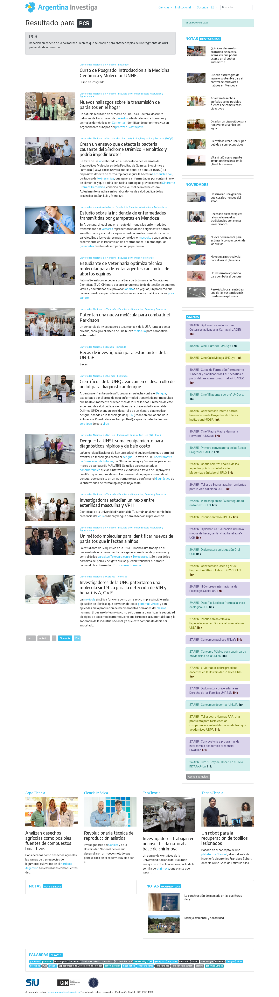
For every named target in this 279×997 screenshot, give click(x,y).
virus (106, 423)
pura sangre (207, 961)
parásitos (122, 118)
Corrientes (119, 122)
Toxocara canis (120, 556)
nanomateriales (90, 470)
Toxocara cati (141, 556)
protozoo (121, 127)
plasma (161, 608)
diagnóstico (162, 478)
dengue (127, 457)
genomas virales (148, 603)
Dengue (161, 393)
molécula (140, 331)
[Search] (236, 7)
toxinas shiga (105, 178)
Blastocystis (136, 127)
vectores (107, 229)
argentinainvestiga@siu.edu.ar (63, 992)
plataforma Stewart (214, 854)
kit (100, 161)
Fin (77, 638)
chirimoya (162, 868)
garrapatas (87, 246)
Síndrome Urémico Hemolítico (97, 961)
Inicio (31, 638)
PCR (130, 415)
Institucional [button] (183, 7)
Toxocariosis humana (127, 565)
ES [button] (213, 7)
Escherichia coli (162, 174)
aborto (129, 289)
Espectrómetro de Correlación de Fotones (80, 965)
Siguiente (65, 638)
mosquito (145, 237)
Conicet (113, 845)
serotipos (86, 423)
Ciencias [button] (164, 7)
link (191, 334)
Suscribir (202, 7)
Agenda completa (198, 776)
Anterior (43, 638)
